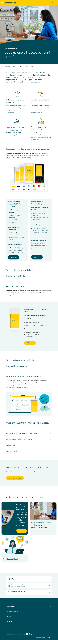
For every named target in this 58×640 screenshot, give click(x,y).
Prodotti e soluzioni (18, 66)
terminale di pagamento (32, 155)
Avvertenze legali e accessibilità (43, 637)
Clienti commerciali (6, 66)
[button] (55, 3)
